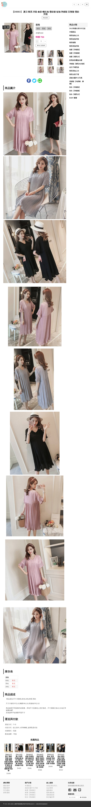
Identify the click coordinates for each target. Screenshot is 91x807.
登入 (55, 786)
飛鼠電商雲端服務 (41, 804)
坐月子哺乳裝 (74, 67)
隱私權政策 (50, 793)
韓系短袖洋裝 (74, 39)
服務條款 (49, 790)
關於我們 (6, 786)
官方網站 (6, 790)
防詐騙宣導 (50, 797)
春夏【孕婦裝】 (75, 50)
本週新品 (72, 32)
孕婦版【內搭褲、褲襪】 (76, 82)
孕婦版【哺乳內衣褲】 (77, 64)
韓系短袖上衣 (74, 35)
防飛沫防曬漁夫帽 (75, 60)
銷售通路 (6, 793)
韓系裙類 (72, 42)
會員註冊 (49, 786)
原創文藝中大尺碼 (75, 78)
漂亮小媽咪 (10, 804)
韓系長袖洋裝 (74, 46)
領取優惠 (83, 797)
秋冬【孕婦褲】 (75, 91)
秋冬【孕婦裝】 (75, 87)
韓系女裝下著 (74, 74)
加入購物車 (41, 45)
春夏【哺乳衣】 (75, 57)
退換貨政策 (50, 795)
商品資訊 (45, 18)
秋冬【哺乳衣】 (75, 94)
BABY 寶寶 (73, 98)
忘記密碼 (49, 788)
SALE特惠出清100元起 (77, 28)
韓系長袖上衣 (74, 71)
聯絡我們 (6, 788)
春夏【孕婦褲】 (75, 53)
